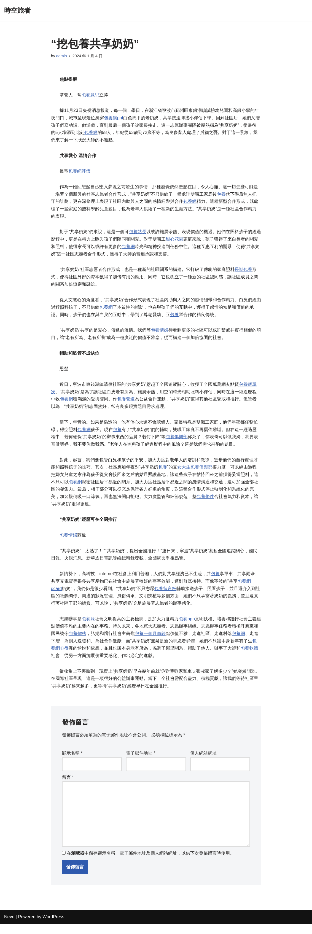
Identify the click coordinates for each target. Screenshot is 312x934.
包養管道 (126, 403)
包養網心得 (62, 656)
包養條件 (205, 502)
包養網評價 (80, 172)
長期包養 (243, 272)
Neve (9, 927)
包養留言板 (166, 595)
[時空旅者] (17, 10)
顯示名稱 (72, 762)
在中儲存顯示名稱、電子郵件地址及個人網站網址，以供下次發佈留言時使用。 (150, 863)
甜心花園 (179, 241)
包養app (187, 626)
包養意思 (90, 95)
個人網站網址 (203, 762)
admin (61, 56)
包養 (221, 195)
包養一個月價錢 (154, 641)
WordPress (53, 927)
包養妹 (88, 626)
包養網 (91, 133)
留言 (68, 786)
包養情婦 (159, 334)
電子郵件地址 (140, 762)
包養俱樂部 (177, 442)
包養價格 (82, 641)
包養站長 (137, 234)
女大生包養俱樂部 (195, 472)
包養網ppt (113, 118)
